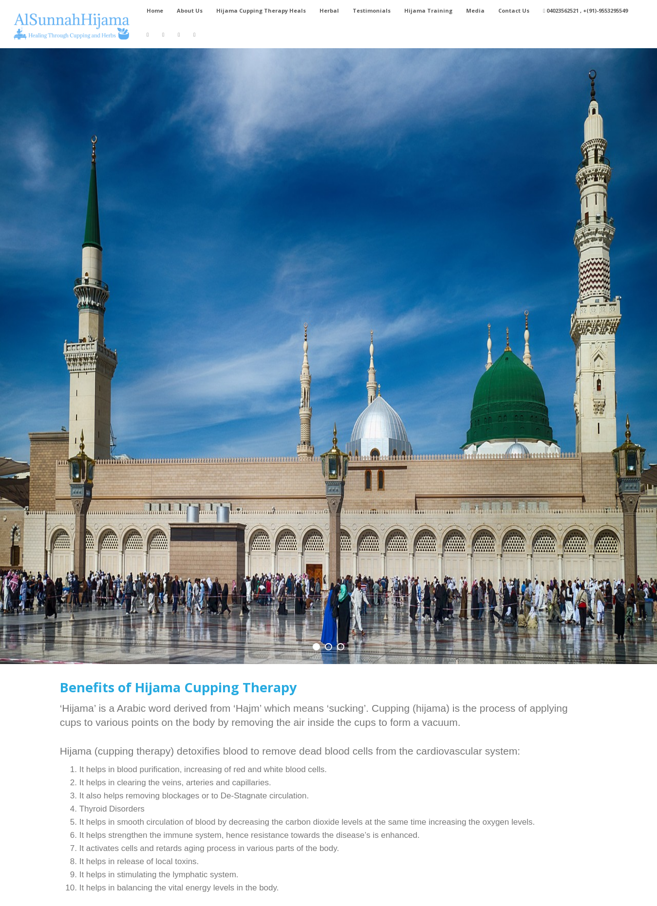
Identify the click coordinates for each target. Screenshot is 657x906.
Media (475, 10)
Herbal (329, 10)
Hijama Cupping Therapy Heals (261, 10)
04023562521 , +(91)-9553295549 (585, 10)
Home (155, 10)
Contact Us (513, 10)
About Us (190, 10)
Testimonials (372, 10)
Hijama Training (428, 10)
